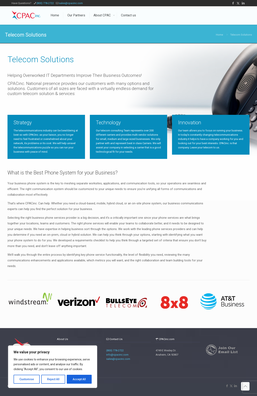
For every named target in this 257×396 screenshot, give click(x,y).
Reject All (53, 379)
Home (219, 34)
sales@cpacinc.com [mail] (71, 3)
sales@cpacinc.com (118, 358)
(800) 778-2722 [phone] (45, 3)
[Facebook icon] (233, 3)
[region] (52, 366)
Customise (26, 379)
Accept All (79, 379)
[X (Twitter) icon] (238, 3)
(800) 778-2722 (115, 350)
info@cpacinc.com (117, 354)
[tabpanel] (30, 302)
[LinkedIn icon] (243, 3)
